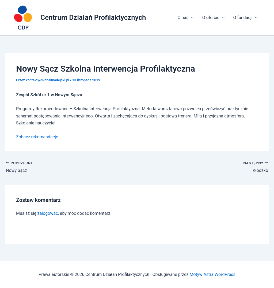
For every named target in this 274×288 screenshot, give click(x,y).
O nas (185, 17)
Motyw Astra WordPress (212, 274)
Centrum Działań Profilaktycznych (93, 17)
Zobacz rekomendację (37, 136)
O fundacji (245, 17)
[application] (191, 17)
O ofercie (213, 17)
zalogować (47, 213)
